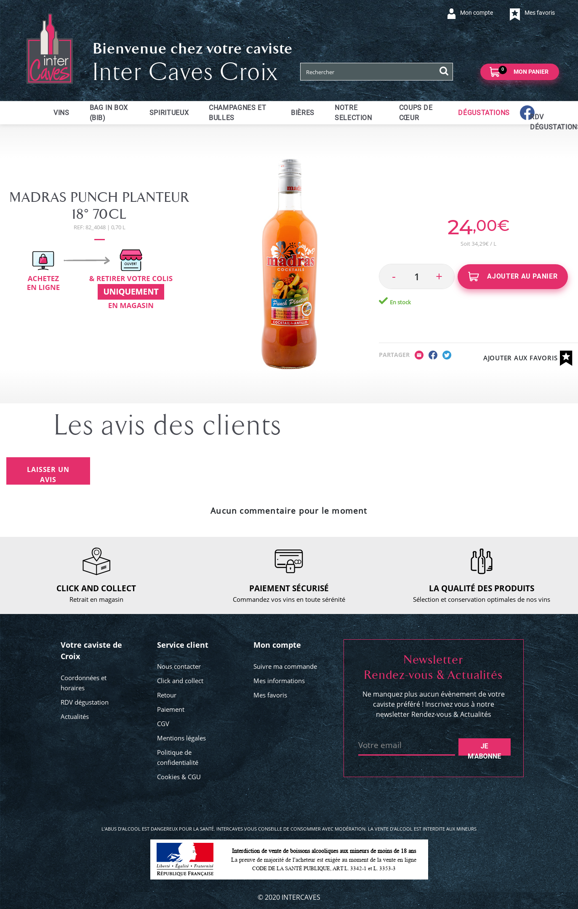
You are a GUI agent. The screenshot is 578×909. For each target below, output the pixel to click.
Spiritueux (169, 113)
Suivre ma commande (285, 666)
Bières (302, 113)
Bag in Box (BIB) (109, 113)
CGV (163, 723)
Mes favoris (270, 695)
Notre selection (353, 113)
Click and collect (180, 680)
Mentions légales (181, 738)
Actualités (75, 716)
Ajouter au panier (513, 277)
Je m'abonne (484, 749)
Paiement (170, 709)
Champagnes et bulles (237, 113)
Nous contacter (179, 666)
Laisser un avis (48, 474)
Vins (61, 113)
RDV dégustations (535, 122)
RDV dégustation (85, 702)
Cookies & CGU (179, 776)
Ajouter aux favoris (528, 358)
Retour (166, 695)
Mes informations (279, 680)
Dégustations (484, 113)
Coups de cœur (416, 113)
